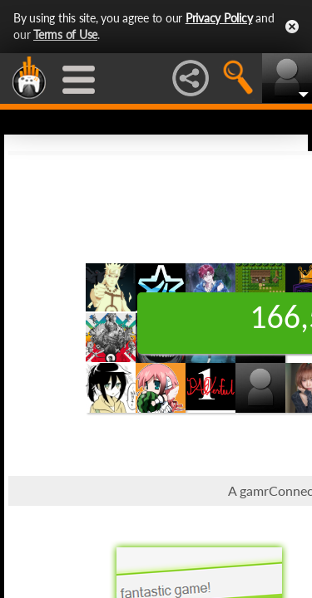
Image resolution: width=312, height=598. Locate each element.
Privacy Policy (219, 18)
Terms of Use (65, 34)
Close (292, 26)
